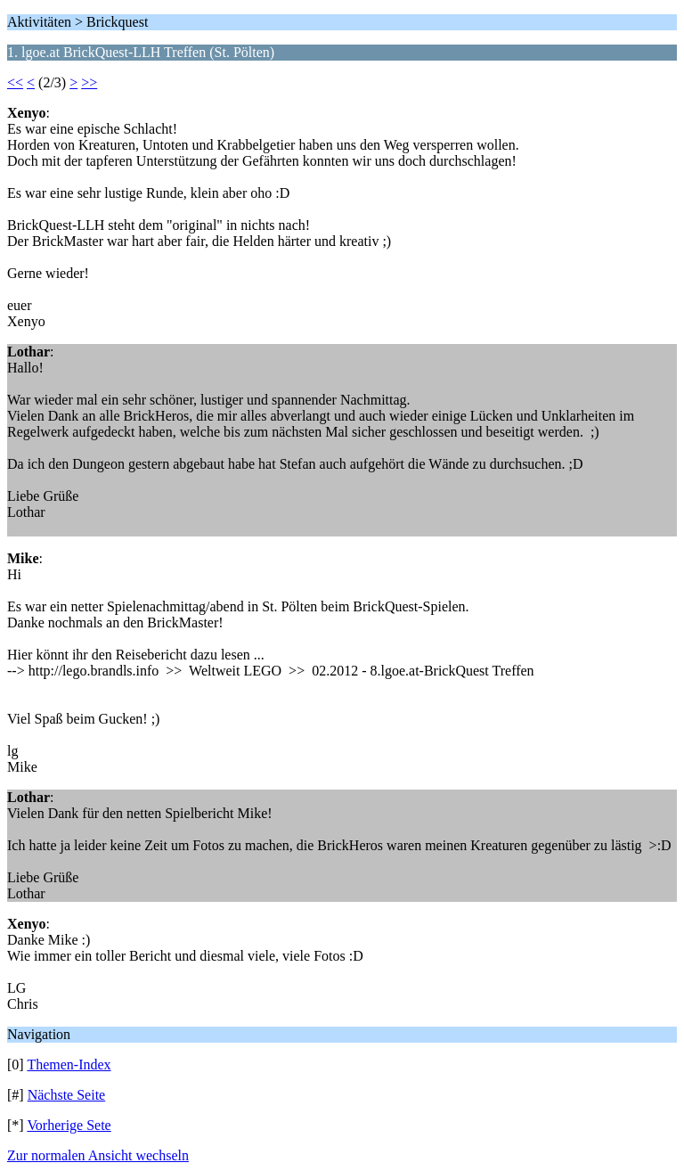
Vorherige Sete (68, 1125)
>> (89, 82)
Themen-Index (68, 1064)
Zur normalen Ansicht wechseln (98, 1155)
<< (15, 82)
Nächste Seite (67, 1094)
